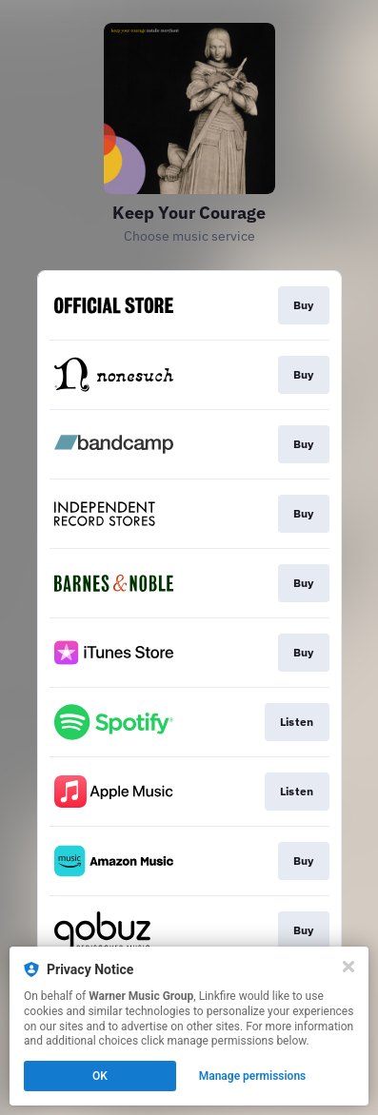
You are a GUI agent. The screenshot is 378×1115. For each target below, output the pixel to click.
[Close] (348, 966)
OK (100, 1076)
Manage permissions (253, 1076)
